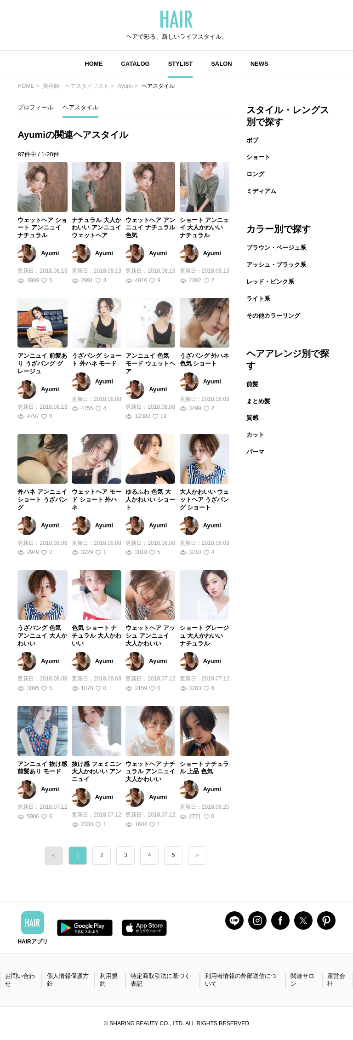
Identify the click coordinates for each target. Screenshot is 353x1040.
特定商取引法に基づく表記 (160, 979)
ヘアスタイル (80, 107)
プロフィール (35, 107)
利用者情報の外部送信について (241, 979)
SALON (221, 63)
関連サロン (302, 979)
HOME (93, 63)
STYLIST (180, 63)
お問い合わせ (20, 979)
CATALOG (135, 63)
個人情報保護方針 (68, 979)
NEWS (259, 63)
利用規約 (109, 979)
